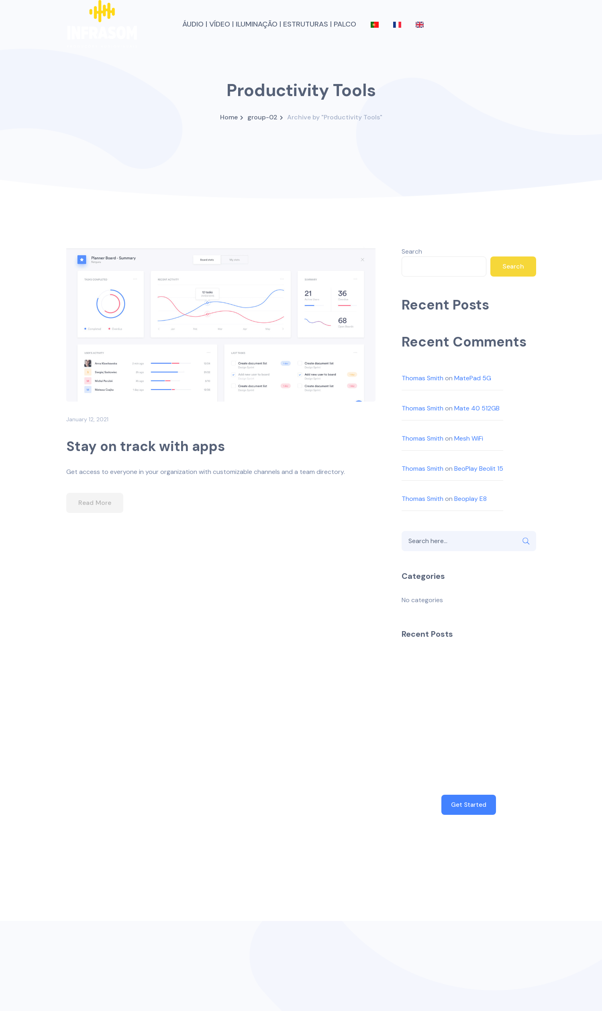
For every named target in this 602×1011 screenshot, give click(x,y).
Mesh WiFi (468, 438)
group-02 (262, 117)
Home (229, 117)
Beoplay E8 (470, 498)
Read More (95, 502)
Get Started (468, 805)
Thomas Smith (422, 378)
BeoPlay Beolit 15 (478, 468)
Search (412, 251)
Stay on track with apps (145, 446)
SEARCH (526, 541)
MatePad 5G (472, 378)
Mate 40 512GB (477, 408)
